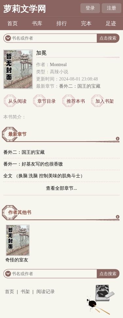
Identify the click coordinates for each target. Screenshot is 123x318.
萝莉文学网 (24, 9)
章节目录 (46, 101)
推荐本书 (76, 101)
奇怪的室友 (16, 259)
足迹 (111, 23)
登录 (90, 8)
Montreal (58, 64)
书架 (25, 291)
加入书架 (104, 101)
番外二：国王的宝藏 (79, 86)
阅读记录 (45, 291)
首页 (12, 23)
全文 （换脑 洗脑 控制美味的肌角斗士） (44, 175)
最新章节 (17, 134)
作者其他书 (19, 212)
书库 (37, 23)
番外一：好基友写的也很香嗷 (33, 164)
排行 (61, 23)
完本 (86, 23)
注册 (111, 8)
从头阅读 (17, 101)
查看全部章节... (61, 188)
